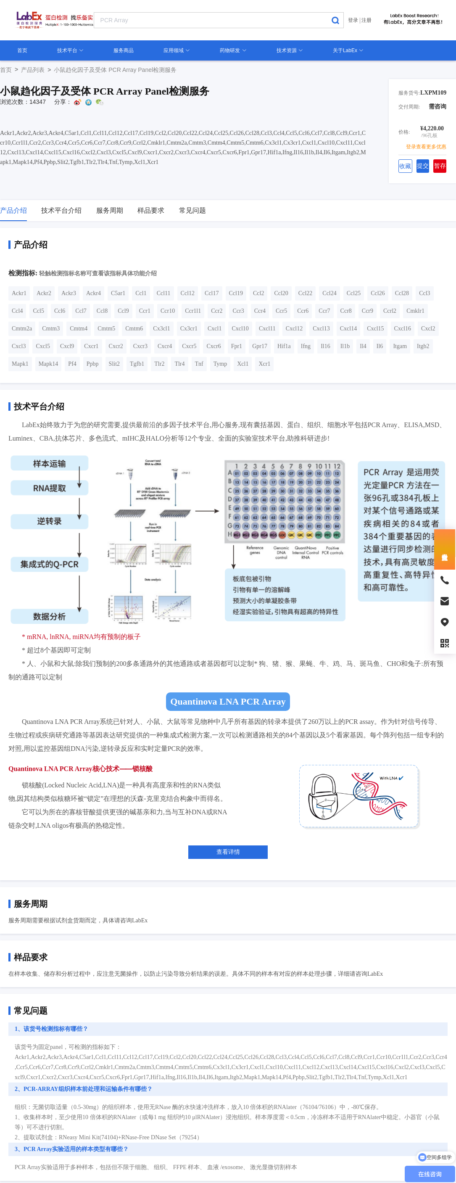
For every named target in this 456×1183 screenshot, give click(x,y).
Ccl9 (123, 311)
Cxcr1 (91, 346)
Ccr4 (260, 311)
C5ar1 (118, 293)
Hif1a (284, 346)
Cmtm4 (78, 328)
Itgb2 (423, 346)
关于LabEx (348, 50)
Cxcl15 (375, 328)
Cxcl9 (67, 346)
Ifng (306, 346)
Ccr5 (281, 311)
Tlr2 (159, 364)
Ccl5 (38, 311)
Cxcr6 (213, 346)
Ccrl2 (389, 311)
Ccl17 (212, 293)
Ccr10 (168, 311)
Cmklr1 (415, 311)
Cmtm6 (134, 328)
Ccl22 (305, 293)
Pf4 (72, 364)
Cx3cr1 (189, 328)
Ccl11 (164, 293)
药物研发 (233, 50)
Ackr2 (44, 293)
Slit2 (114, 364)
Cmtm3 (51, 328)
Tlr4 (179, 364)
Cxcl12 (294, 328)
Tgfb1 (137, 364)
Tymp (220, 364)
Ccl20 (281, 293)
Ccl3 (424, 293)
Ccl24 (329, 293)
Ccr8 (346, 311)
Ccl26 (378, 293)
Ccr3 (238, 311)
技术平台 (70, 50)
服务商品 (123, 50)
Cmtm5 (106, 328)
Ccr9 (367, 311)
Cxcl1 (214, 328)
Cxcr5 (189, 346)
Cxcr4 (165, 346)
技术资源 (290, 50)
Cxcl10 (240, 328)
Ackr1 (19, 293)
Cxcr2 (116, 346)
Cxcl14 (348, 328)
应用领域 (176, 50)
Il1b (345, 346)
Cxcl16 (402, 328)
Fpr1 (236, 346)
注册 (366, 20)
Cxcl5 (43, 346)
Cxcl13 (321, 328)
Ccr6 (302, 311)
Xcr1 (264, 364)
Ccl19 (236, 293)
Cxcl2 (428, 328)
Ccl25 (354, 293)
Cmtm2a (22, 328)
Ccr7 (324, 311)
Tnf (199, 364)
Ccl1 (140, 293)
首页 (22, 50)
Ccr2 (216, 311)
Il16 (325, 346)
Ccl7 (80, 311)
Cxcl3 (19, 346)
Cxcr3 (140, 346)
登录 (353, 20)
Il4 (363, 346)
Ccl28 (402, 293)
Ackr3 (68, 293)
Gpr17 (259, 346)
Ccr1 (144, 311)
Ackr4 (93, 293)
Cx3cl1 (161, 328)
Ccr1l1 (193, 311)
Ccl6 (59, 311)
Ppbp (93, 364)
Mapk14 (48, 364)
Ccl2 (258, 293)
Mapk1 (20, 364)
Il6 (380, 346)
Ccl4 (17, 311)
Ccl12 (188, 293)
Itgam (400, 346)
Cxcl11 (267, 328)
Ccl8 (102, 311)
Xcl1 (242, 364)
